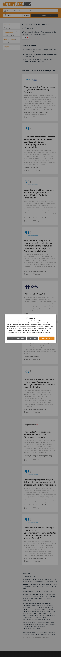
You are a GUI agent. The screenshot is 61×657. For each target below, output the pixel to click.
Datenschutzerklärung (44, 332)
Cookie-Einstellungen (16, 338)
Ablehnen (32, 338)
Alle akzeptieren (47, 338)
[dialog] (30, 328)
